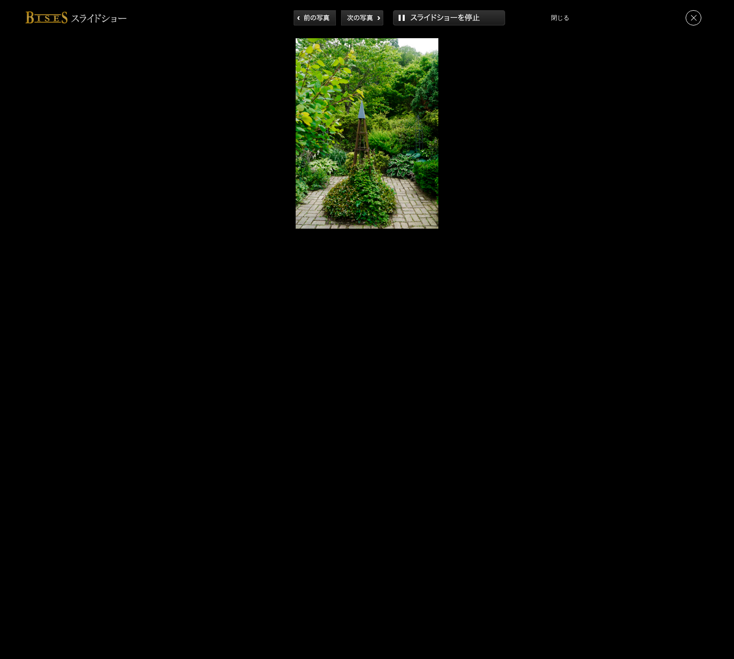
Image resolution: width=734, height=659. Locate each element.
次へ (362, 17)
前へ (315, 17)
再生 (449, 17)
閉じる (693, 17)
